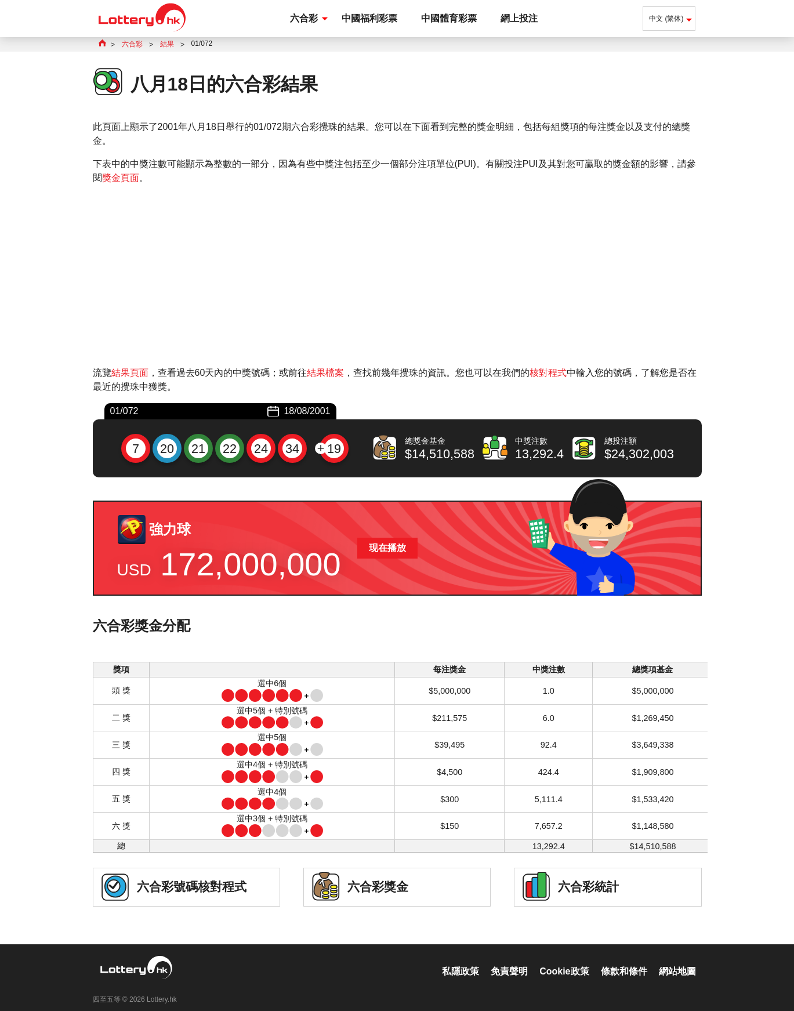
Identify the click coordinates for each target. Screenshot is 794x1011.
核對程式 (548, 373)
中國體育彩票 (449, 18)
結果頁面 (129, 373)
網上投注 (519, 18)
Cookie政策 (564, 959)
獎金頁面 (120, 178)
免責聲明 (509, 959)
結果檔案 (325, 373)
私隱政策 (460, 959)
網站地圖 (677, 959)
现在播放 (387, 548)
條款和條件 (624, 959)
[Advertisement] (397, 275)
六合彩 (304, 18)
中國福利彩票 (369, 18)
